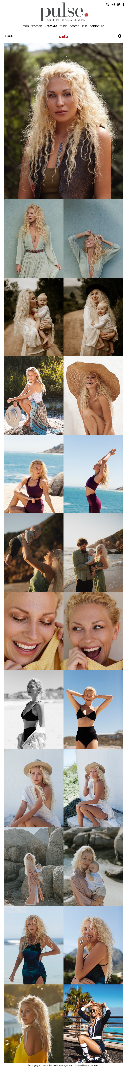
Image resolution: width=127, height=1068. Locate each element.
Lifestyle (51, 26)
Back (9, 35)
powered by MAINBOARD (86, 1065)
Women (36, 26)
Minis (63, 26)
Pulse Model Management (63, 12)
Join (84, 26)
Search (74, 26)
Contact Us (97, 26)
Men (25, 26)
